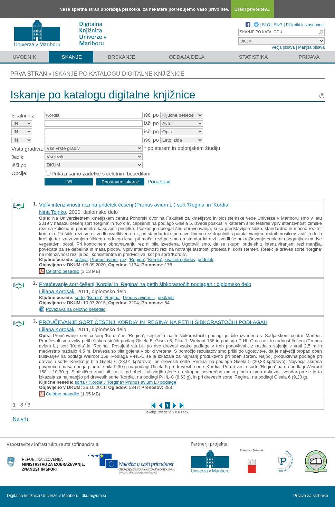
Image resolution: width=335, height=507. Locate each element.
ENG (278, 24)
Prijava (309, 57)
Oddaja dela (186, 57)
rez (123, 259)
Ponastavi (158, 181)
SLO (266, 24)
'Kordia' (154, 259)
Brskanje (121, 57)
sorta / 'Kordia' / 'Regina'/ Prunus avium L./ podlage (125, 382)
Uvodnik (24, 57)
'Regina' (137, 259)
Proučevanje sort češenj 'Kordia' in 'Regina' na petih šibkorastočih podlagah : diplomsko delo (145, 284)
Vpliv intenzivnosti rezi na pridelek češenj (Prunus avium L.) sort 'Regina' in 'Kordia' (134, 205)
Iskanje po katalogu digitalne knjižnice (118, 73)
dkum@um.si (94, 495)
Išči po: (19, 165)
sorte (80, 297)
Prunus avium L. (139, 297)
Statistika (253, 57)
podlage (166, 297)
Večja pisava (283, 47)
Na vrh (20, 419)
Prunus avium (103, 259)
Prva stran (28, 73)
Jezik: (18, 157)
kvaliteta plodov (179, 259)
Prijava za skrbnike (310, 495)
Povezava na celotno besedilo (76, 309)
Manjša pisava (311, 47)
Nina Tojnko (52, 212)
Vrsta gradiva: (27, 149)
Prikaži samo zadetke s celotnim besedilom (101, 173)
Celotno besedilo (62, 271)
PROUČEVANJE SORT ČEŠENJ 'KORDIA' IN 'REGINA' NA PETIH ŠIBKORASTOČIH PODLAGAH (153, 322)
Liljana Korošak (57, 291)
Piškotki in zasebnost (305, 24)
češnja (81, 259)
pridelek (205, 259)
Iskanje (71, 57)
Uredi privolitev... (252, 9)
